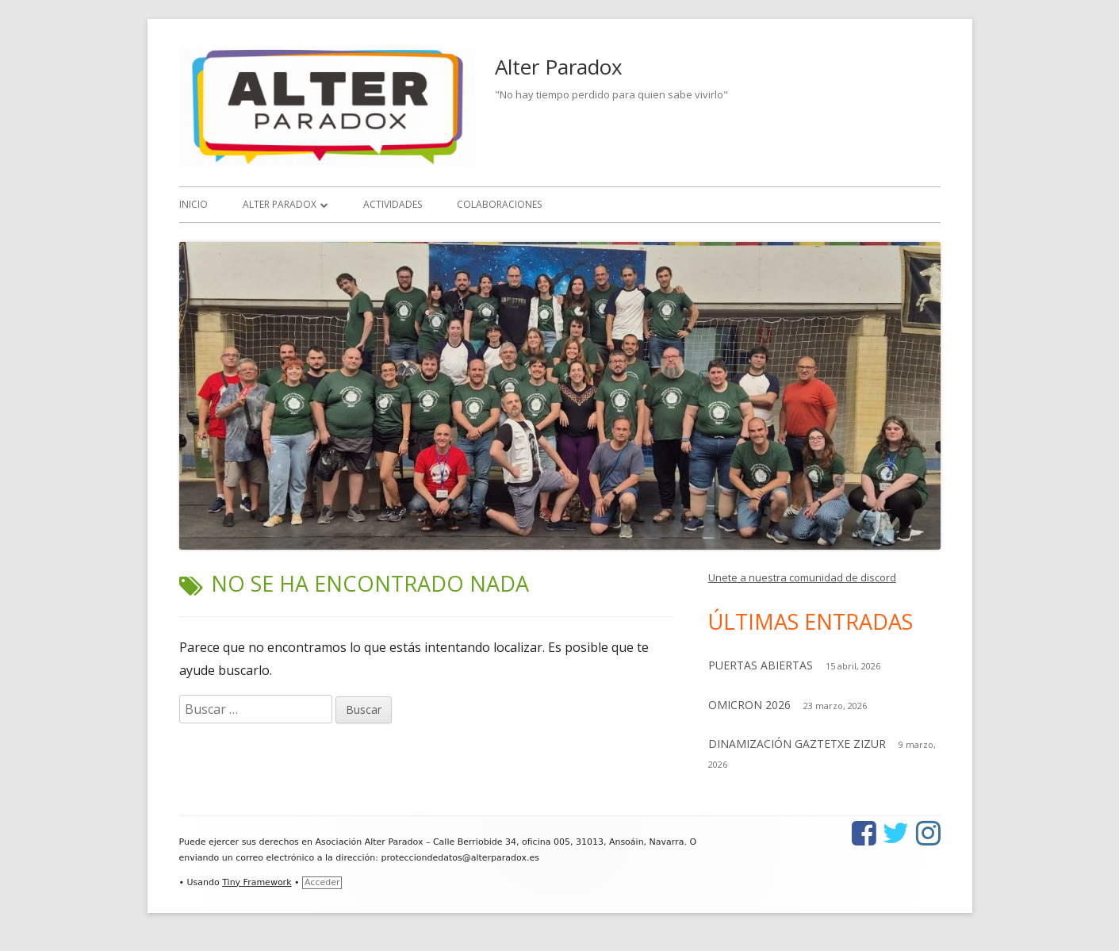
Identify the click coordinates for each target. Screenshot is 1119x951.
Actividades (392, 204)
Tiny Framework (256, 882)
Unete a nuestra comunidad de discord (802, 577)
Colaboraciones (499, 204)
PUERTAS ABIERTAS (760, 665)
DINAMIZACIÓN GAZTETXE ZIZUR (797, 743)
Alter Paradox (559, 66)
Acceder (322, 882)
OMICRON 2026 (749, 704)
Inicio (193, 204)
